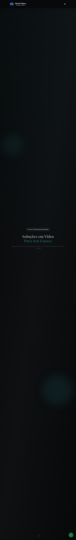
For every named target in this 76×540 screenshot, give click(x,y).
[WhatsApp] (71, 535)
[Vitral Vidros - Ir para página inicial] (18, 4)
